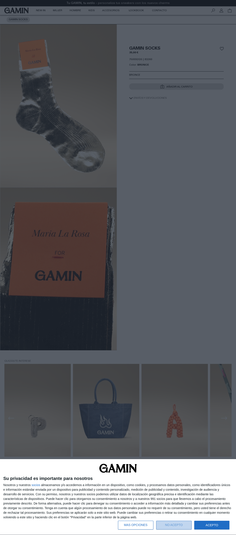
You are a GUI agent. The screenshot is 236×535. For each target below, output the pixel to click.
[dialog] (118, 497)
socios (35, 485)
